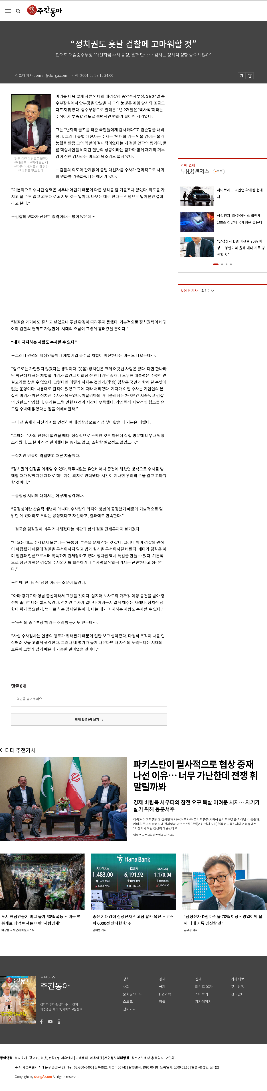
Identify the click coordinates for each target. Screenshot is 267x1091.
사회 (126, 987)
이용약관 (96, 1058)
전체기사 (129, 1009)
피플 (162, 1002)
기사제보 (237, 979)
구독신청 (237, 987)
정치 (126, 979)
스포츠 (128, 1002)
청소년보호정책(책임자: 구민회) (153, 1058)
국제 (162, 987)
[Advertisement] (41, 268)
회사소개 (21, 1058)
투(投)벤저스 (195, 171)
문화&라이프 (132, 994)
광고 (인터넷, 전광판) (44, 1058)
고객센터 (81, 1058)
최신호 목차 (203, 987)
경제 (162, 979)
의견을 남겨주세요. (29, 699)
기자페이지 (203, 1002)
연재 (198, 979)
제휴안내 (67, 1058)
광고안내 (237, 994)
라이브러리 (203, 994)
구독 (219, 172)
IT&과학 (165, 994)
